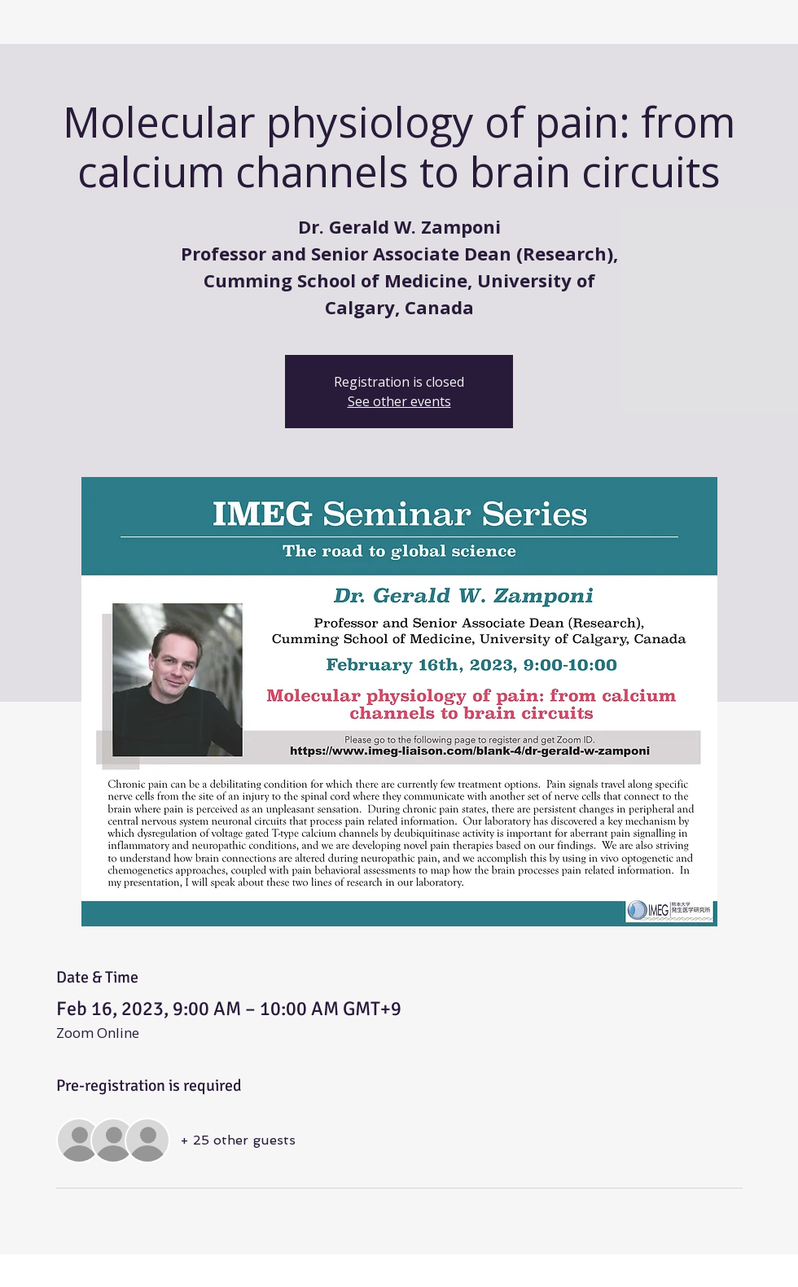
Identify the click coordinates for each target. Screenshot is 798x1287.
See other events (399, 401)
